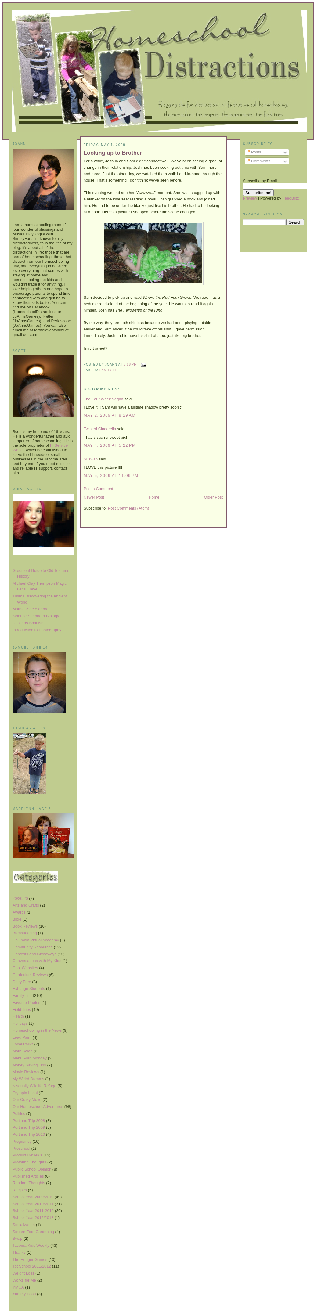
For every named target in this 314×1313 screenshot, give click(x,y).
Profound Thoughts (29, 1162)
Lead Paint (22, 1037)
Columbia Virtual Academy (36, 940)
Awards (19, 912)
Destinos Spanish (28, 623)
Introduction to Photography (37, 630)
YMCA (18, 1287)
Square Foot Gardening (33, 1231)
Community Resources (33, 947)
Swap (18, 1238)
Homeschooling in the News (37, 1030)
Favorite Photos (26, 1002)
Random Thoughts (29, 1183)
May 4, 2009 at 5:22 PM (110, 445)
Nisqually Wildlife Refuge (34, 1086)
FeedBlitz (290, 198)
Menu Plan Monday (30, 1058)
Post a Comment (98, 488)
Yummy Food (24, 1294)
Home (154, 497)
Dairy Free (22, 981)
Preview (250, 198)
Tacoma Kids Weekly (31, 1245)
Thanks (19, 1252)
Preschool (21, 1148)
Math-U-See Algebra (31, 609)
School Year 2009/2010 (33, 1197)
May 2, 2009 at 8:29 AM (109, 415)
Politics (19, 1113)
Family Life (22, 995)
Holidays (20, 1023)
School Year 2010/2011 (33, 1204)
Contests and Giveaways (34, 954)
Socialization (24, 1224)
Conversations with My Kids (37, 960)
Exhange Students (29, 988)
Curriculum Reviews (30, 974)
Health (18, 1016)
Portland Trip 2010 (29, 1134)
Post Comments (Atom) (128, 508)
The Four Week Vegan (103, 399)
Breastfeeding (25, 933)
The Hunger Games (30, 1259)
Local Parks (23, 1044)
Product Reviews (27, 1155)
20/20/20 (20, 898)
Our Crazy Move (27, 1099)
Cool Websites (25, 967)
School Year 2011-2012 (33, 1210)
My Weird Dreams (28, 1079)
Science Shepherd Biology (36, 616)
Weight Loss (23, 1273)
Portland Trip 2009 (29, 1127)
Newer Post (94, 497)
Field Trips (22, 1009)
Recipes (20, 1190)
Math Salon (23, 1051)
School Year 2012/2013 (33, 1217)
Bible (17, 919)
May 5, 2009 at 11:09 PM (111, 475)
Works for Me (24, 1280)
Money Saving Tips (29, 1065)
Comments (258, 161)
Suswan (91, 459)
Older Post (213, 497)
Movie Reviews (26, 1072)
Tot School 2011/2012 (32, 1266)
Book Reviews (25, 926)
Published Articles (28, 1176)
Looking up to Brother (113, 153)
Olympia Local (25, 1093)
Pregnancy (22, 1141)
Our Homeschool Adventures (38, 1106)
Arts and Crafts (26, 905)
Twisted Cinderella (100, 429)
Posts (254, 152)
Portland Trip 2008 (29, 1120)
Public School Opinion (32, 1169)
